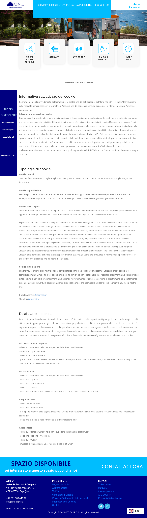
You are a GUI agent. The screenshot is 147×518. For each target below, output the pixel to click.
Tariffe (55, 491)
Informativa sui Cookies (64, 501)
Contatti (56, 505)
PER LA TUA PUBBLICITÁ (79, 5)
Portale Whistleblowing (110, 498)
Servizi (42, 5)
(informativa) (41, 295)
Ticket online (104, 484)
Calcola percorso (106, 491)
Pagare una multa (60, 484)
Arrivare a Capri (59, 488)
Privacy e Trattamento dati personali (70, 498)
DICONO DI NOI (102, 5)
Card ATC (102, 488)
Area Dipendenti (134, 5)
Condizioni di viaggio (62, 494)
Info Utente (56, 5)
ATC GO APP (104, 494)
